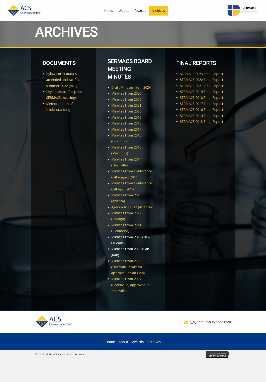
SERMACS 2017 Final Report (201, 103)
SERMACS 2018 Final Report (201, 97)
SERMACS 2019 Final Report (201, 91)
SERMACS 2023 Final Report (201, 73)
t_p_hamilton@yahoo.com (210, 322)
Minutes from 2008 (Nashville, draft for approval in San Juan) (128, 267)
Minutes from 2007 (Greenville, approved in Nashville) (130, 285)
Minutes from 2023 (126, 93)
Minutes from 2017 (126, 129)
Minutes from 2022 (126, 99)
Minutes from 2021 (126, 105)
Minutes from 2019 (126, 117)
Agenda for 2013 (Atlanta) (131, 207)
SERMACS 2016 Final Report (201, 109)
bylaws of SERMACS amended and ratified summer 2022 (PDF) (63, 79)
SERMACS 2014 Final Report (201, 115)
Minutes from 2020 (126, 111)
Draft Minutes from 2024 (131, 87)
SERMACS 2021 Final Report (201, 85)
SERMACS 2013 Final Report (201, 121)
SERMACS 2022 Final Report (201, 79)
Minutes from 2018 (126, 123)
